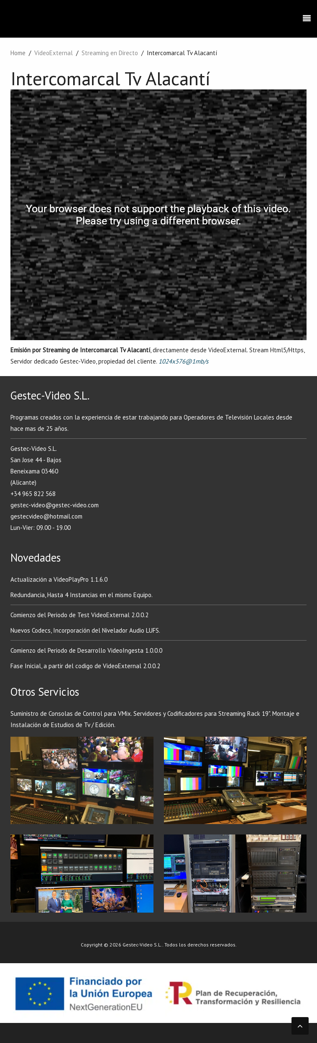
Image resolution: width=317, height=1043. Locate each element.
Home (18, 53)
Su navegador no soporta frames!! (158, 214)
